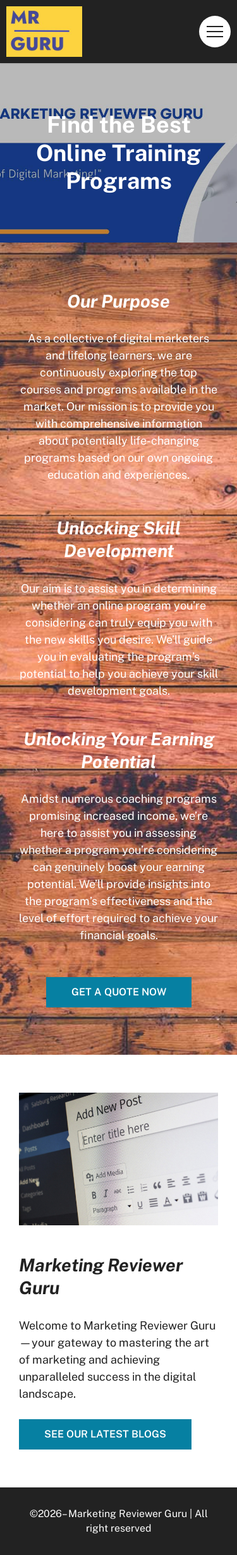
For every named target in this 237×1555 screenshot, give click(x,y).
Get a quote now (118, 992)
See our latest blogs (105, 1434)
